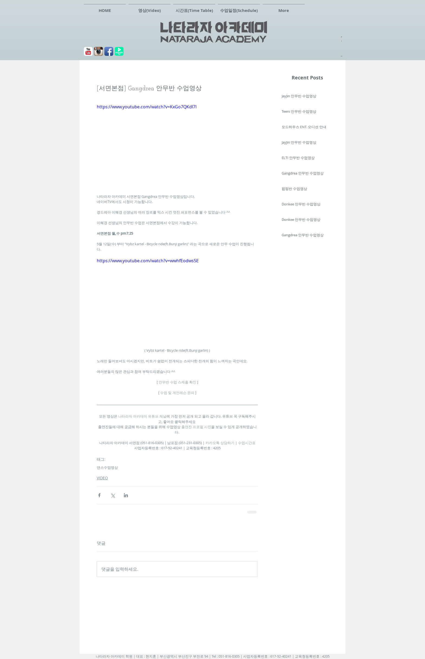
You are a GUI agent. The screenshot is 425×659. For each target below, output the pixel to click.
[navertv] (119, 51)
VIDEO (102, 477)
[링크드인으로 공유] (125, 495)
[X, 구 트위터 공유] (112, 495)
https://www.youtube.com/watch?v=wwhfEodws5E (148, 261)
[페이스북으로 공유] (99, 495)
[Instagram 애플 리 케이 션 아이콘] (98, 51)
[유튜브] (88, 51)
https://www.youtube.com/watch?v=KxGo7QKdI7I (147, 107)
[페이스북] (108, 51)
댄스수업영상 (107, 467)
